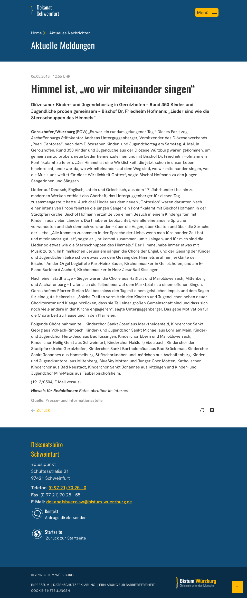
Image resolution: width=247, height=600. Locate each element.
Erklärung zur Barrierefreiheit (127, 587)
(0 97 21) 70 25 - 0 (67, 490)
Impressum (40, 587)
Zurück (43, 413)
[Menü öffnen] (204, 12)
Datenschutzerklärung (74, 587)
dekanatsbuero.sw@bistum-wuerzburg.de (90, 504)
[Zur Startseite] (196, 585)
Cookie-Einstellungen (50, 593)
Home (36, 33)
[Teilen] (212, 413)
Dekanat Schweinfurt (48, 10)
